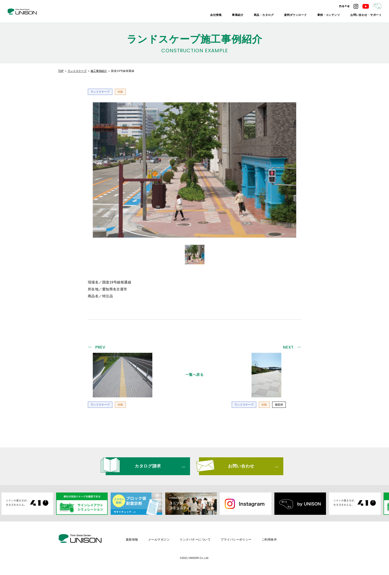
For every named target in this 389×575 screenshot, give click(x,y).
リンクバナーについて (195, 539)
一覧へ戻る (195, 375)
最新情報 (132, 539)
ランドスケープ (77, 70)
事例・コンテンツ (328, 14)
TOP (61, 70)
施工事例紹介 (99, 70)
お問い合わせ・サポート (366, 14)
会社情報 (216, 14)
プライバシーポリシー (236, 539)
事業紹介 (237, 14)
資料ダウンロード (295, 14)
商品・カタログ (264, 14)
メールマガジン (159, 539)
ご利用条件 (269, 539)
